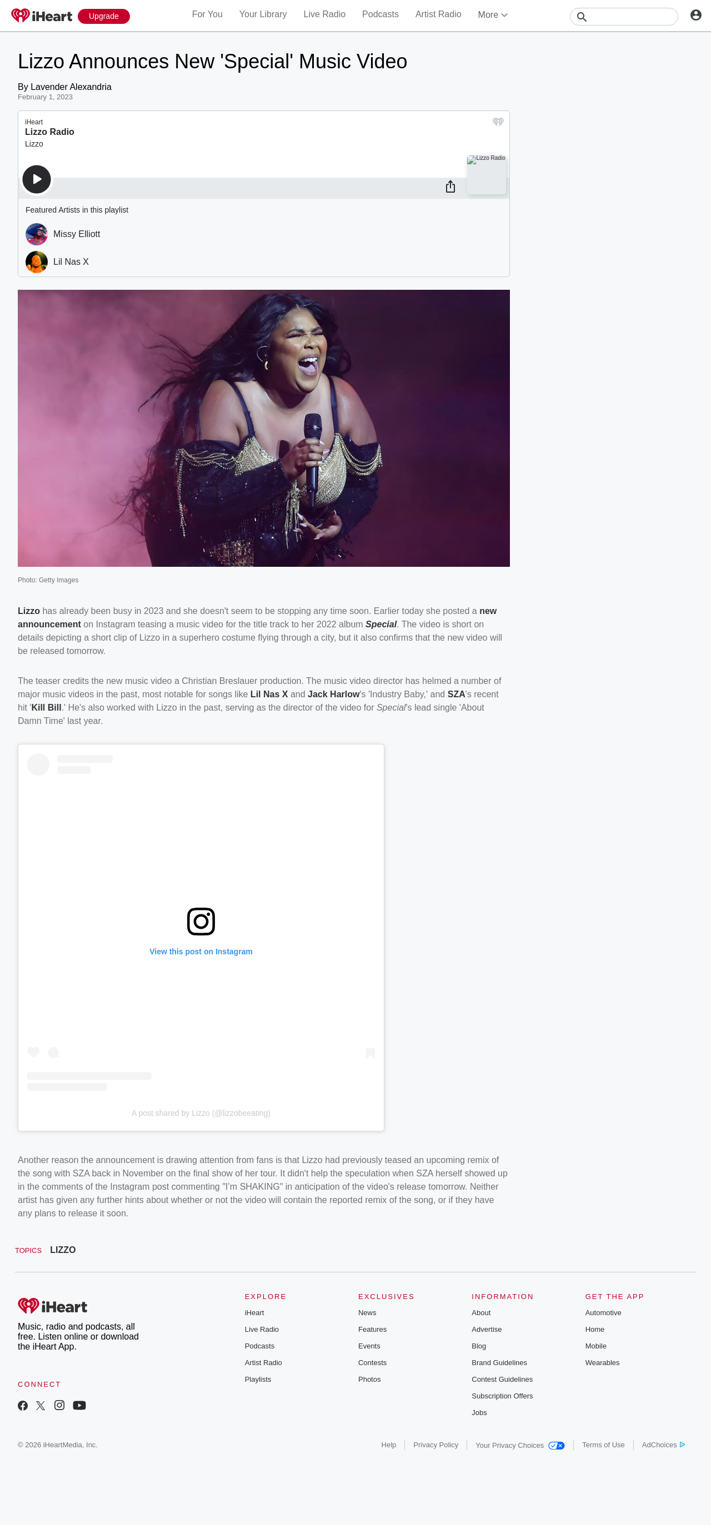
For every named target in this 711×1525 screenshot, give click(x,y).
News (367, 1312)
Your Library (263, 14)
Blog (479, 1346)
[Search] (624, 17)
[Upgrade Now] (104, 16)
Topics (28, 1250)
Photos (369, 1379)
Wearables (602, 1362)
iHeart (254, 1312)
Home (595, 1329)
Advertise (487, 1329)
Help (389, 1445)
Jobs (479, 1412)
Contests (372, 1362)
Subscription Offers (502, 1396)
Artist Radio (438, 14)
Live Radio (324, 14)
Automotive (603, 1312)
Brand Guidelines (499, 1362)
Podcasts (380, 14)
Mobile (596, 1346)
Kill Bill (46, 707)
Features (372, 1329)
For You (207, 14)
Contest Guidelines (502, 1379)
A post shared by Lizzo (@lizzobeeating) (201, 1113)
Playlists (258, 1379)
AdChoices (663, 1445)
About (481, 1312)
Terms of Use (603, 1445)
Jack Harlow (333, 694)
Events (369, 1346)
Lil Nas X (271, 694)
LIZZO (63, 1250)
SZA (456, 694)
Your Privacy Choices (520, 1445)
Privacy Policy (435, 1445)
